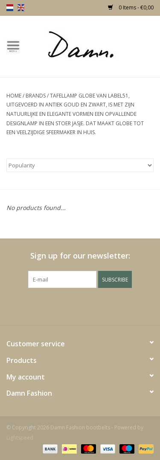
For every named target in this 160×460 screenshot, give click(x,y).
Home (13, 95)
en (20, 7)
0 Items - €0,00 (131, 7)
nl (9, 7)
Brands (36, 95)
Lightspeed (19, 437)
